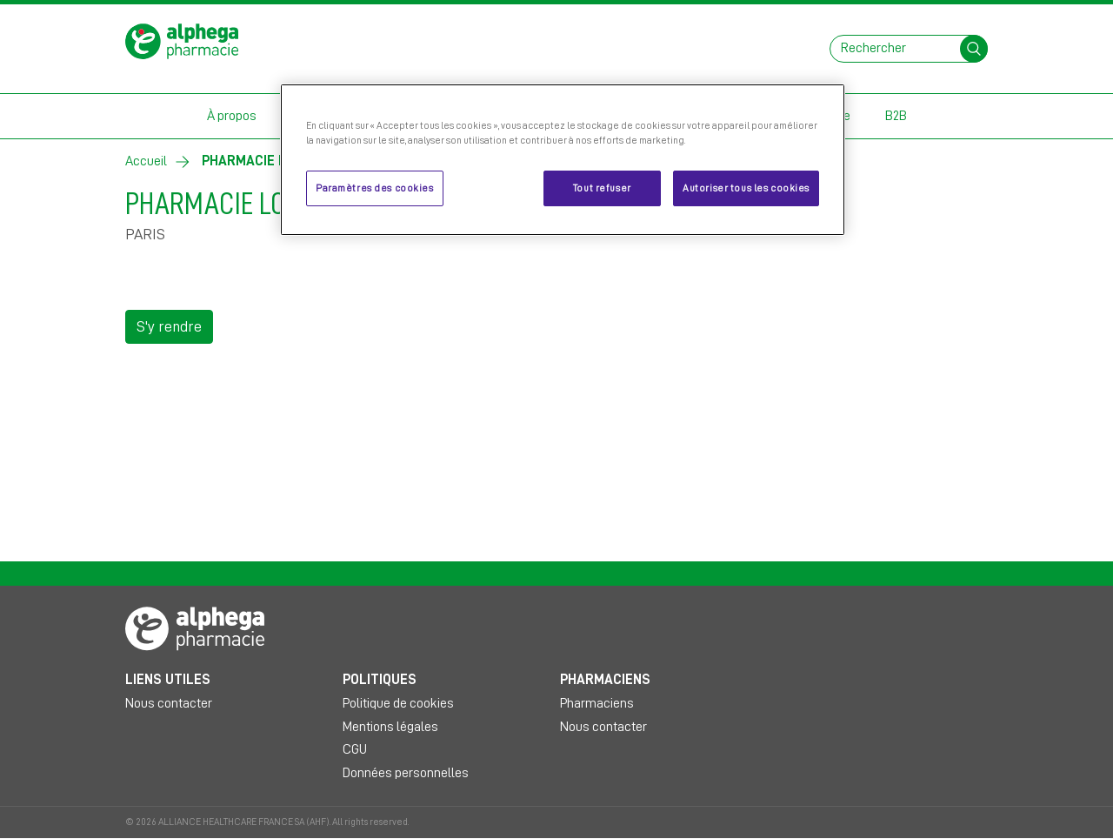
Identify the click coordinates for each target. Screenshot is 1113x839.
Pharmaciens (597, 703)
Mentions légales (390, 727)
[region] (562, 160)
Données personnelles (406, 773)
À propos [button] (232, 116)
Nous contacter (168, 703)
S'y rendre (169, 326)
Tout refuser (602, 188)
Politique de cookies (398, 703)
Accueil (146, 161)
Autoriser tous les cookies (746, 188)
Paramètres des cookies (375, 188)
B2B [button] (896, 116)
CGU (355, 749)
